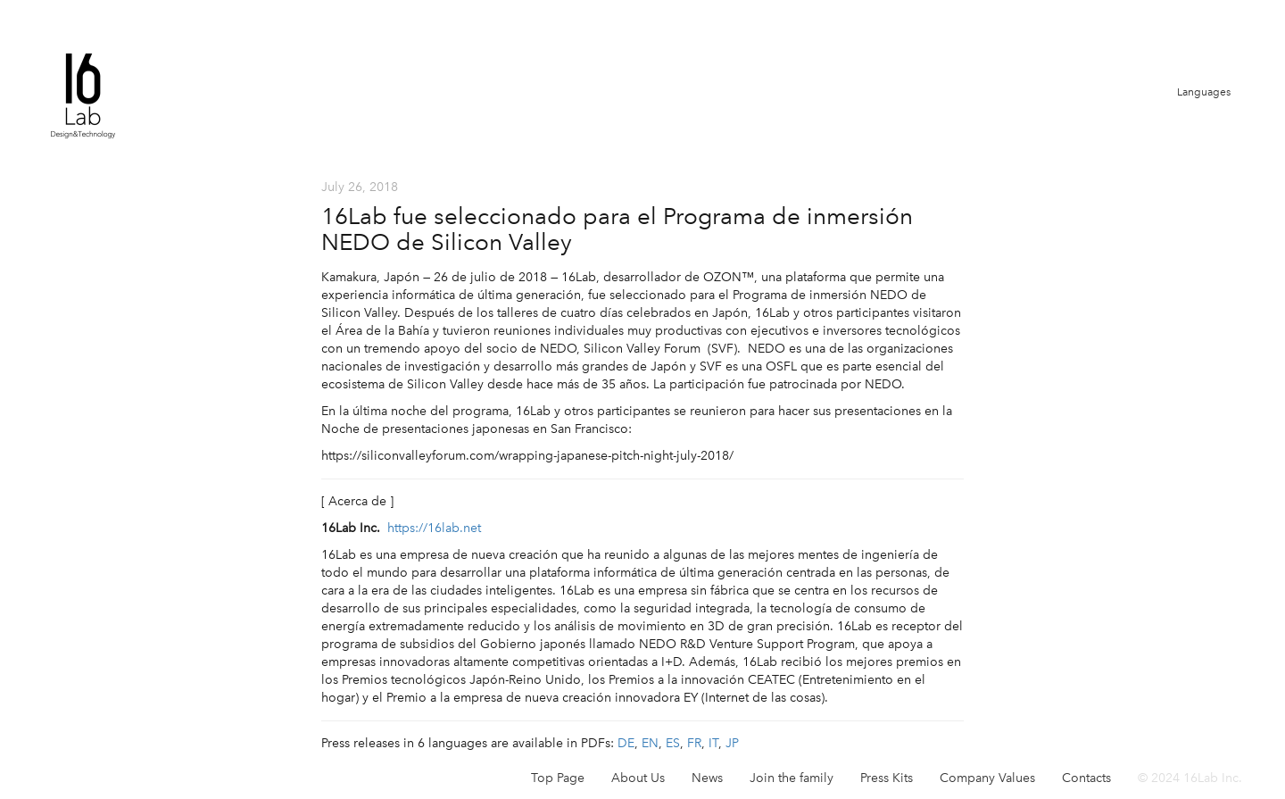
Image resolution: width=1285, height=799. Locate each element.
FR (694, 743)
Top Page (557, 778)
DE (626, 743)
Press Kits (886, 778)
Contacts (1086, 778)
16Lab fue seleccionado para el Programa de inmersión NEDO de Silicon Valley (617, 229)
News (707, 778)
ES (673, 743)
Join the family (791, 778)
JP (732, 743)
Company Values (987, 778)
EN (650, 743)
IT (713, 743)
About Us (638, 778)
